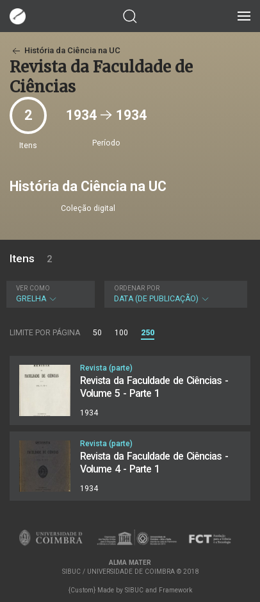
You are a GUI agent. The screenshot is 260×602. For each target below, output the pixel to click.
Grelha (49, 294)
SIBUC (134, 590)
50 (97, 332)
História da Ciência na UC (65, 50)
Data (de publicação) (174, 294)
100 (121, 332)
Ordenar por (136, 288)
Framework (175, 590)
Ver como (33, 288)
